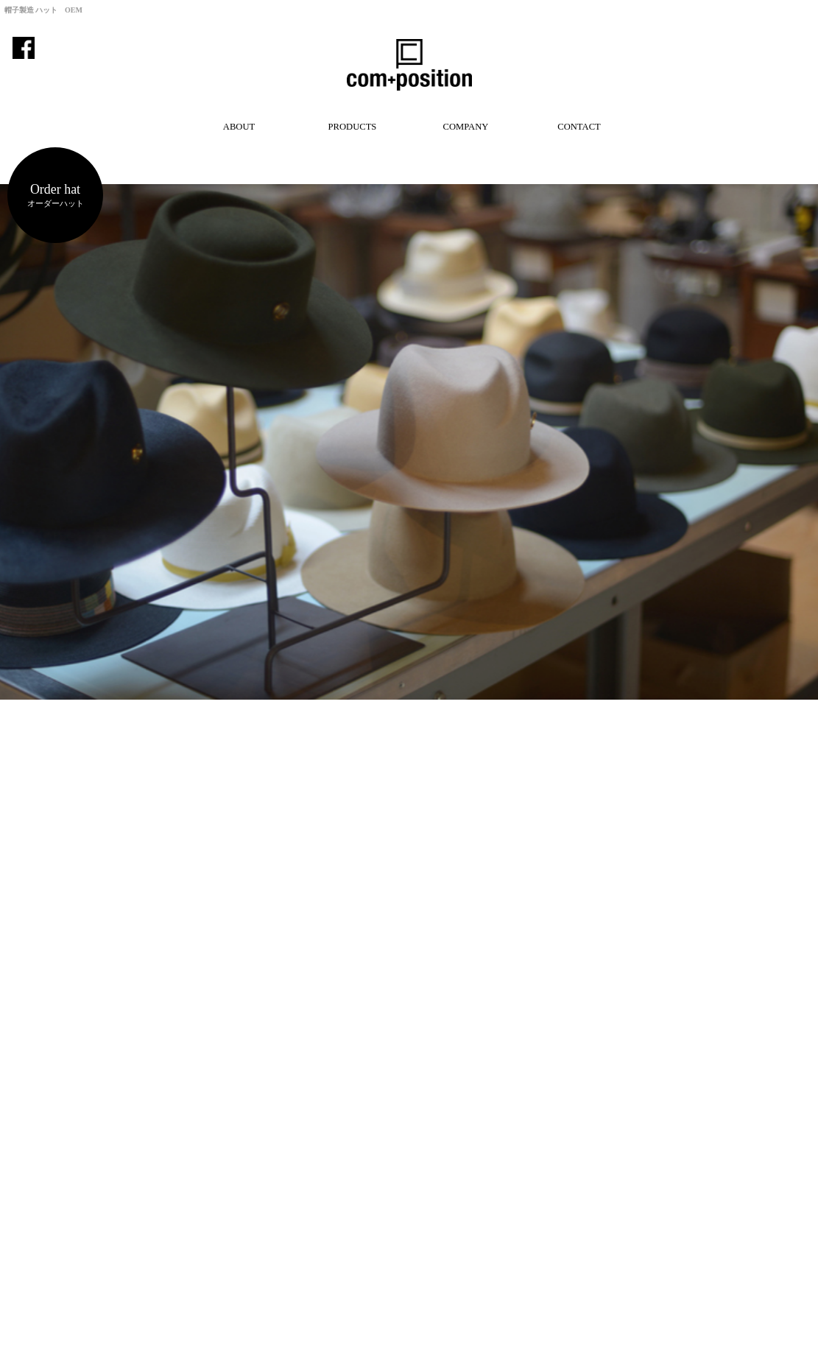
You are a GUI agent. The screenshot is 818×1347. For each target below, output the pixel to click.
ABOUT (239, 127)
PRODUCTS (352, 127)
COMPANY (466, 127)
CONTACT (578, 127)
